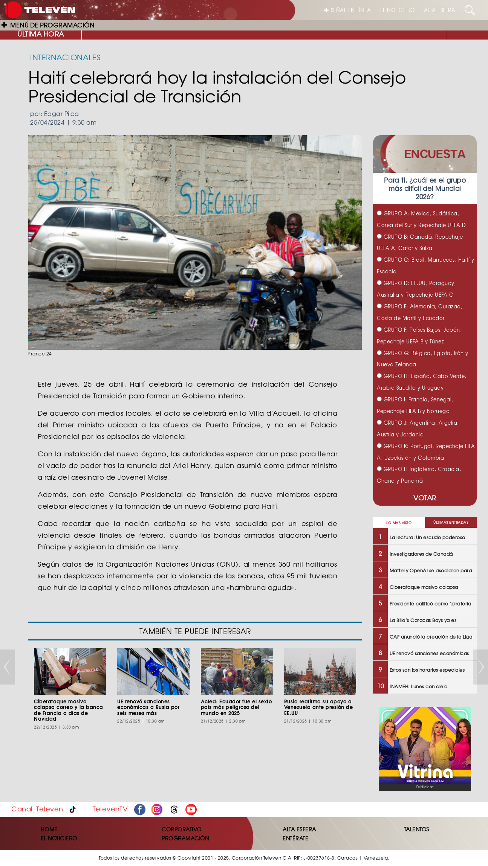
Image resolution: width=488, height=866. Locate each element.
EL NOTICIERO (397, 10)
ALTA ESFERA (440, 10)
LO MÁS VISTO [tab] (399, 522)
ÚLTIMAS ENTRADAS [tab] (450, 522)
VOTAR (424, 497)
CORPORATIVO (182, 829)
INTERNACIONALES (65, 57)
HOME (49, 829)
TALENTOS (416, 829)
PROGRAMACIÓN (185, 838)
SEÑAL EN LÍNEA (347, 10)
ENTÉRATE (295, 838)
